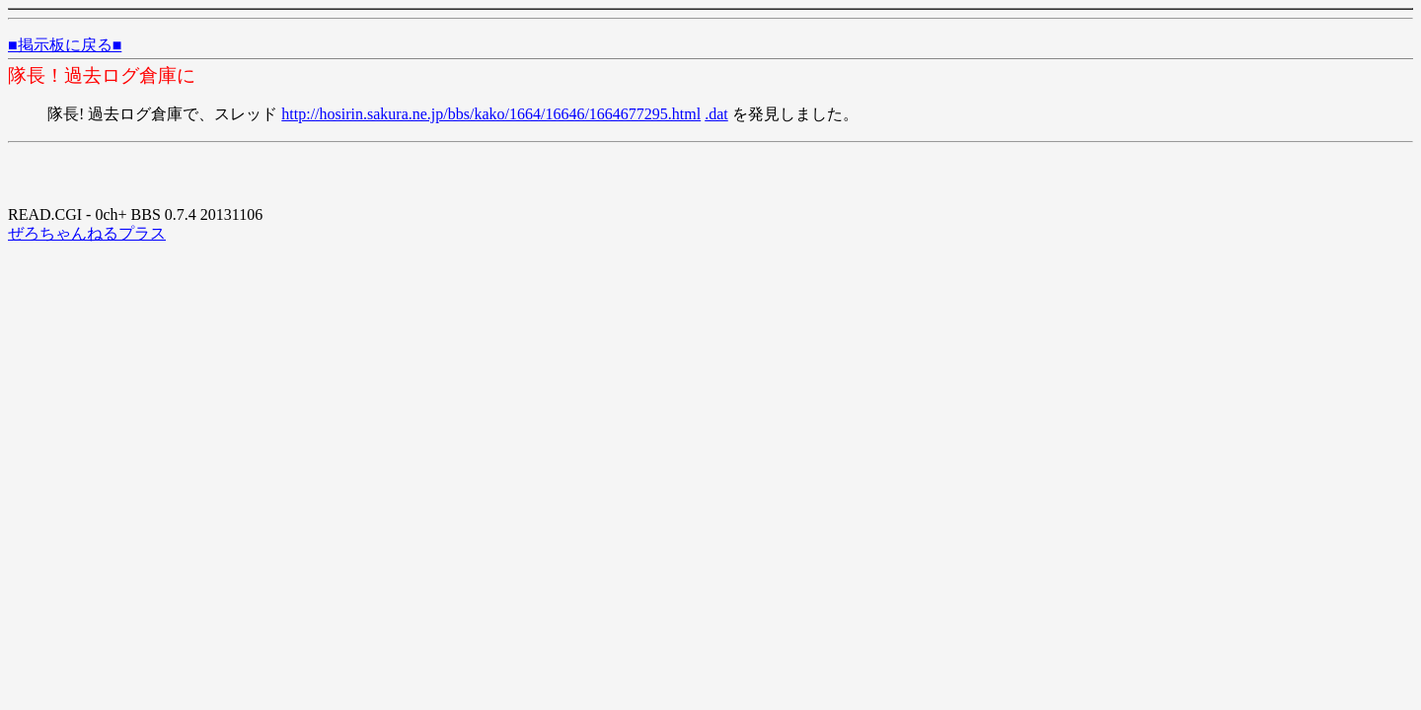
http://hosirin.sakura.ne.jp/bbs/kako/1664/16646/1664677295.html (491, 114)
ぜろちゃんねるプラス (87, 233)
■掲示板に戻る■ (64, 44)
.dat (716, 114)
